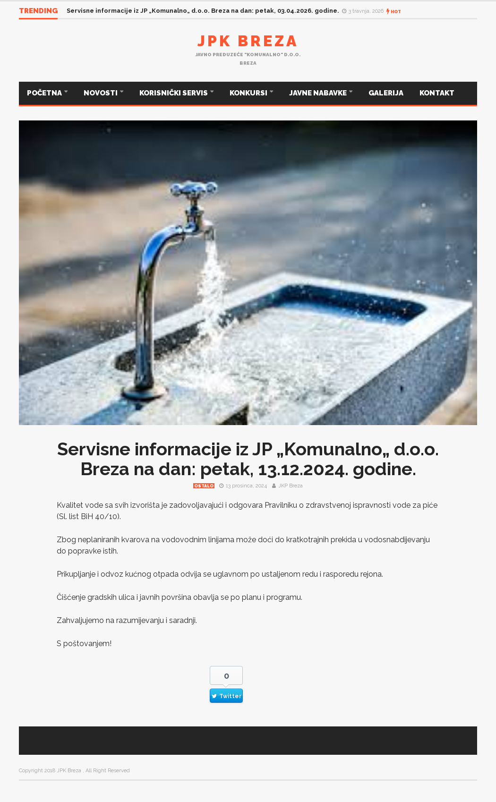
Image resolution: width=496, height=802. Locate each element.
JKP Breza (290, 486)
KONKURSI (249, 93)
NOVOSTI (101, 93)
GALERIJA (385, 93)
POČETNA (45, 93)
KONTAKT (436, 93)
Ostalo (204, 486)
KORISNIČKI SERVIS (174, 93)
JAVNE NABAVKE (318, 93)
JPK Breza (248, 41)
